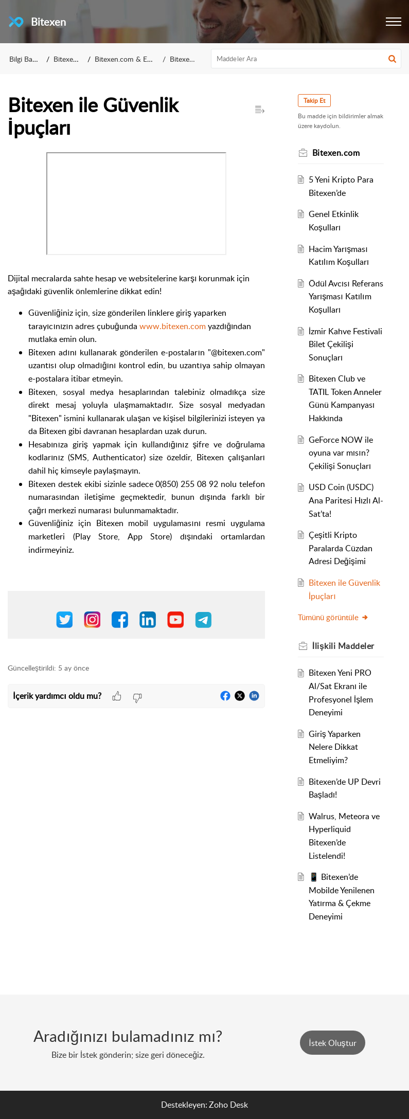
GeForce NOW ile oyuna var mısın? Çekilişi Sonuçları (341, 453)
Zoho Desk (228, 1104)
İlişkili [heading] (343, 646)
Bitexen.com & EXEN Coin (136, 59)
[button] (393, 21)
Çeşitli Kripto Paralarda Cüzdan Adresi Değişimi (340, 548)
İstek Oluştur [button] (332, 1043)
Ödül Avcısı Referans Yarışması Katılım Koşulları (346, 296)
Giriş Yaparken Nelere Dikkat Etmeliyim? (335, 747)
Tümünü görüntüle (333, 617)
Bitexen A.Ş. (73, 59)
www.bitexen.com (173, 326)
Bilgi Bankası (29, 59)
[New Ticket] (332, 1043)
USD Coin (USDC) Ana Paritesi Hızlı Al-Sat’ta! (346, 500)
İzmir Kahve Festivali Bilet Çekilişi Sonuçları (345, 344)
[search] (306, 58)
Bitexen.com (189, 59)
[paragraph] (136, 402)
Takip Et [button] (314, 100)
